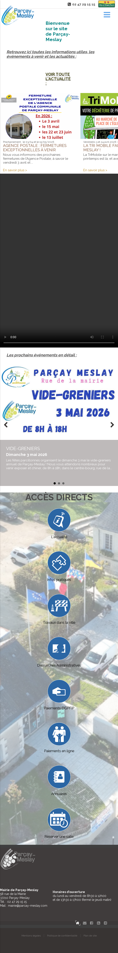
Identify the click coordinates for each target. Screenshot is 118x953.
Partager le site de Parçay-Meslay (105, 923)
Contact (85, 923)
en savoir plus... (59, 458)
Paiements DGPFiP (59, 695)
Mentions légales (31, 935)
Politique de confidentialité (62, 935)
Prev (5, 425)
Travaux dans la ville (59, 609)
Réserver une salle (59, 823)
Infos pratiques (59, 566)
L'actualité (59, 523)
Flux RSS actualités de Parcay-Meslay (98, 923)
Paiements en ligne (59, 737)
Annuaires (59, 780)
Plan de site (90, 935)
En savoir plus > (15, 170)
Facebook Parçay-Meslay (91, 923)
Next (112, 425)
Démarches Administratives (59, 652)
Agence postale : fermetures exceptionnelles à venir (35, 147)
